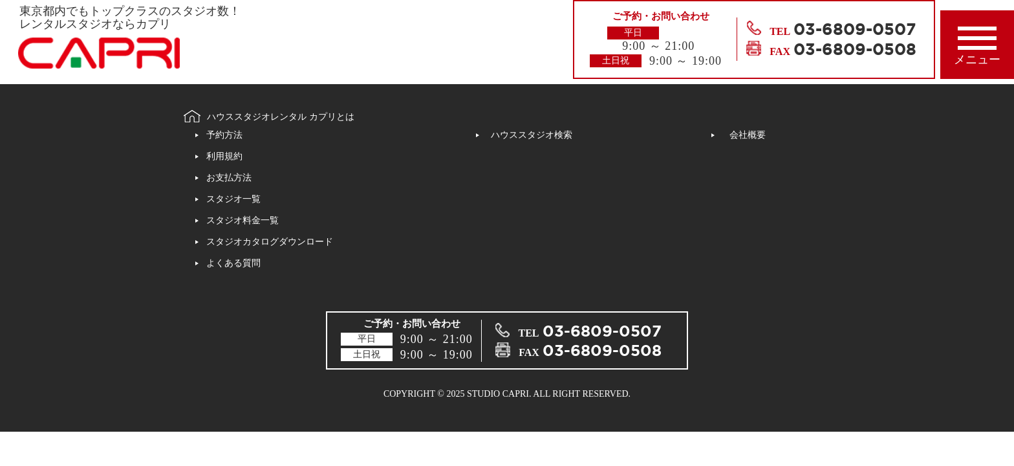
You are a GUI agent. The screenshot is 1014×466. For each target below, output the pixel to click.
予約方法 (224, 135)
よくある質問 (233, 263)
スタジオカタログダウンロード (269, 242)
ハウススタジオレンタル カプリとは (280, 117)
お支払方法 (229, 178)
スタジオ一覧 (233, 199)
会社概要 (747, 135)
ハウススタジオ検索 (531, 135)
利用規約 (224, 156)
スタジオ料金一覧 (242, 220)
